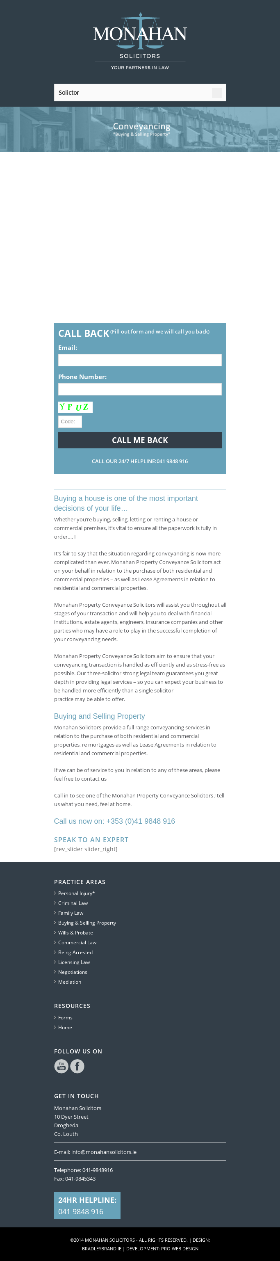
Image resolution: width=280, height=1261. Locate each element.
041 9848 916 (80, 1211)
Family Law (70, 912)
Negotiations (72, 972)
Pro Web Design (179, 1248)
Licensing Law (74, 962)
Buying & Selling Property (87, 922)
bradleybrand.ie (101, 1248)
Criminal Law (73, 903)
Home (65, 1027)
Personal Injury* (76, 893)
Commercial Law (77, 942)
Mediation (69, 981)
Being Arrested (75, 952)
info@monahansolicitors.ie (104, 1152)
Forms (65, 1017)
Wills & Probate (75, 932)
